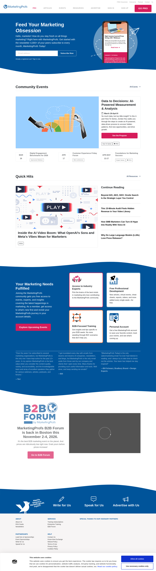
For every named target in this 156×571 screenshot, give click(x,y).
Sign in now (36, 59)
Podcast (140, 2)
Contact (147, 2)
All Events (135, 87)
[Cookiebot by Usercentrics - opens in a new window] (14, 566)
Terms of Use (52, 544)
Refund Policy (52, 542)
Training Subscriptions (55, 522)
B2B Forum (52, 527)
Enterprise (133, 2)
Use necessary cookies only (137, 560)
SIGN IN (111, 8)
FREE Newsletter (122, 2)
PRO (34, 8)
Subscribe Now (67, 53)
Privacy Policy (52, 547)
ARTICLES (48, 8)
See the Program (119, 136)
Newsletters (20, 527)
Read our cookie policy (107, 560)
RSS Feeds (20, 524)
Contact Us (51, 537)
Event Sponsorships (23, 540)
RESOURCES (78, 8)
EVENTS (62, 8)
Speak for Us (20, 544)
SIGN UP (124, 8)
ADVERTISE (95, 8)
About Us (19, 522)
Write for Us (20, 542)
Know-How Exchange (55, 540)
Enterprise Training (54, 524)
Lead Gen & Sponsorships (25, 537)
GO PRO (143, 8)
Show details (34, 567)
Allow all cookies (137, 553)
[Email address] (37, 53)
